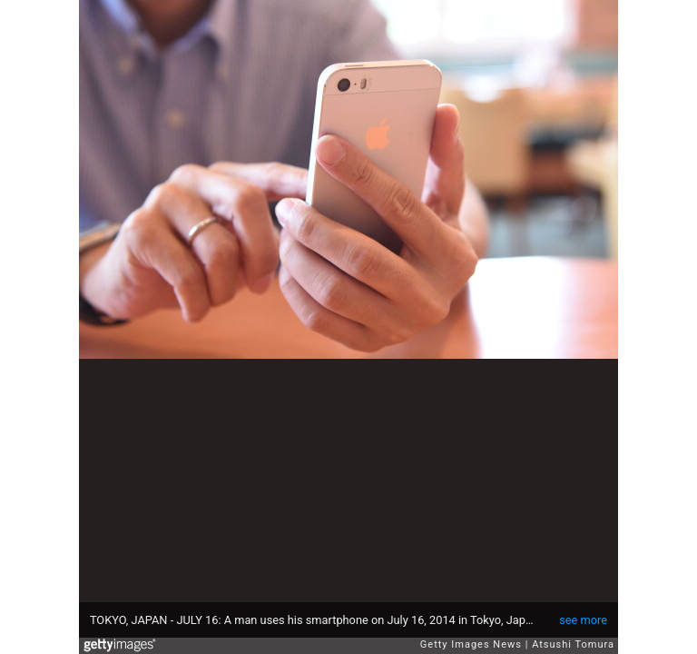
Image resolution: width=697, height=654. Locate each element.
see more (583, 620)
